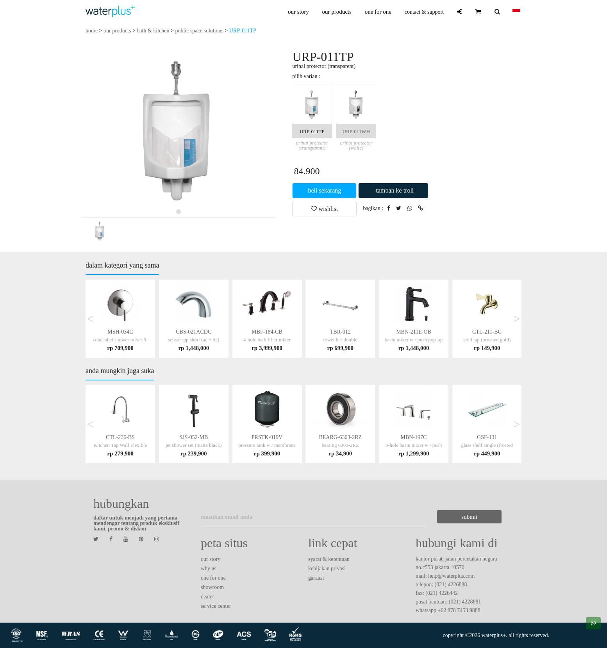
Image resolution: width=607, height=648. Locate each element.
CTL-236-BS (120, 445)
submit (469, 517)
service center (216, 606)
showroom (212, 587)
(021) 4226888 (451, 584)
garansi (316, 578)
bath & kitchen (153, 31)
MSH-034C (120, 339)
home (92, 31)
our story (298, 12)
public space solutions (199, 31)
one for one (378, 12)
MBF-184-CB (267, 339)
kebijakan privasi (327, 568)
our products (336, 12)
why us (208, 568)
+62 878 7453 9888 (458, 610)
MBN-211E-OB (414, 339)
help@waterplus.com (451, 576)
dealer (207, 597)
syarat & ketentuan (329, 559)
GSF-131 (487, 445)
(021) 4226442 (441, 593)
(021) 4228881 (465, 602)
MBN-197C (414, 445)
